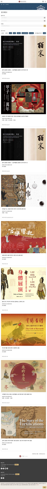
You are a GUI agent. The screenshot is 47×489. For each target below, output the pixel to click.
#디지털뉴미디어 (38, 33)
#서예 (2, 33)
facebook (1, 468)
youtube (5, 468)
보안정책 (37, 484)
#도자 (10, 33)
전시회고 (7, 4)
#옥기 (14, 33)
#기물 (44, 33)
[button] (43, 1)
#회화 (6, 33)
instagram (3, 468)
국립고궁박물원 (22, 1)
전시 (3, 4)
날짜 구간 (3, 15)
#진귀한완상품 (25, 33)
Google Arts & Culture (7, 468)
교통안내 (16, 464)
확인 (44, 487)
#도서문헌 (31, 33)
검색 (45, 26)
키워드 (2, 23)
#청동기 (18, 33)
